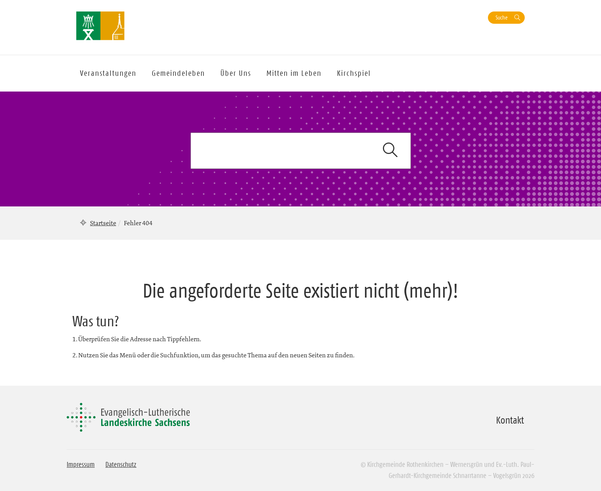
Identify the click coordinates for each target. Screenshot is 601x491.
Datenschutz (120, 464)
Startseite (103, 223)
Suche (501, 17)
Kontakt (510, 420)
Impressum (81, 464)
